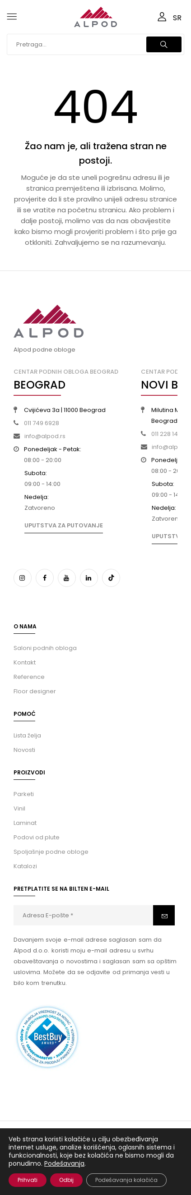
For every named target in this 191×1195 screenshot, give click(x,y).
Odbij (66, 1180)
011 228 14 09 (168, 434)
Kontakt (25, 662)
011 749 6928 (41, 423)
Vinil (19, 808)
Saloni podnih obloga (45, 648)
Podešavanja (64, 1163)
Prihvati (27, 1180)
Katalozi (25, 866)
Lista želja (27, 735)
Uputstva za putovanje (63, 525)
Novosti (24, 750)
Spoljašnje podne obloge (51, 851)
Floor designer (35, 691)
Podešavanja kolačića (126, 1180)
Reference (29, 677)
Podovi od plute (37, 837)
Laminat (25, 823)
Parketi (24, 794)
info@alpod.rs (44, 436)
